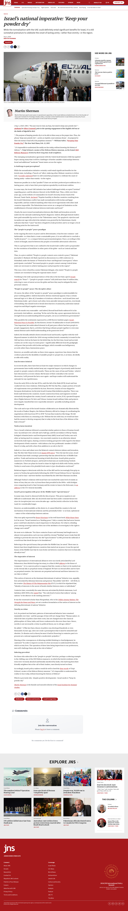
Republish (8, 42)
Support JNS (118, 3)
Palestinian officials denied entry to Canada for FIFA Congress (77, 822)
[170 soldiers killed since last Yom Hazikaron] (17, 807)
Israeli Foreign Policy (50, 699)
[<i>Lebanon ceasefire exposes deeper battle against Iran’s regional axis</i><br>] (120, 62)
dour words (64, 668)
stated (36, 593)
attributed (17, 128)
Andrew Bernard (38, 795)
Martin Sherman (10, 38)
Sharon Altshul (68, 795)
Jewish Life (51, 3)
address (62, 563)
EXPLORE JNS (64, 762)
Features (61, 3)
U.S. (23, 3)
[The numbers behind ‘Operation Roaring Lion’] (17, 777)
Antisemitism (40, 3)
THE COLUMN (109, 799)
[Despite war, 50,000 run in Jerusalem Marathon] (77, 777)
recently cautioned (26, 176)
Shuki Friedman (99, 87)
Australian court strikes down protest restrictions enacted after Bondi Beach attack (47, 823)
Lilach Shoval (8, 795)
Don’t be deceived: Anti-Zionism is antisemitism (107, 786)
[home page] (7, 3)
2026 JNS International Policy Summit (111, 884)
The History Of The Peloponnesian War (37, 583)
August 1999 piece (48, 453)
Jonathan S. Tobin (102, 793)
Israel (16, 3)
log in (42, 729)
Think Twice (100, 782)
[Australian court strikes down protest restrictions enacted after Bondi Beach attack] (47, 807)
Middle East (19, 699)
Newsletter (98, 3)
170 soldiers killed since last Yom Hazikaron (17, 822)
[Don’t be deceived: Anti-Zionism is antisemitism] (109, 775)
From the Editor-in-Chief (93, 7)
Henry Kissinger (42, 517)
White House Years (72, 517)
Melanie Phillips (112, 808)
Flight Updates (45, 7)
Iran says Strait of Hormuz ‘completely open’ (44, 792)
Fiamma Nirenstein (100, 65)
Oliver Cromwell (29, 128)
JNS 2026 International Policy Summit (68, 7)
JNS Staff (6, 825)
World (30, 3)
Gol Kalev (97, 76)
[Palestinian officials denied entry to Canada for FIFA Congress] (77, 807)
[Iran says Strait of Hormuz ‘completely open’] (47, 777)
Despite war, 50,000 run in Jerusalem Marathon (73, 792)
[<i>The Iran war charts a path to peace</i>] (120, 73)
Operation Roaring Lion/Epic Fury (31, 7)
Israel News (7, 788)
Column (97, 58)
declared (34, 197)
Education (53, 7)
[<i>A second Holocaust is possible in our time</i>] (120, 85)
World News (66, 818)
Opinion (70, 3)
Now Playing (82, 7)
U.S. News (36, 788)
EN (108, 2)
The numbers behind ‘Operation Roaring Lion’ (17, 792)
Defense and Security (33, 699)
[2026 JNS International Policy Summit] (111, 871)
